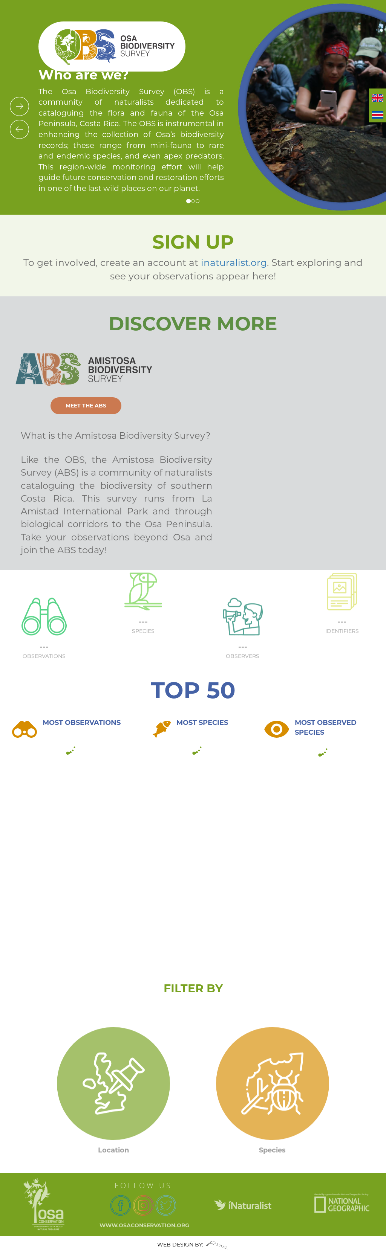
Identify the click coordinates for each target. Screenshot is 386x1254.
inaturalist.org (234, 262)
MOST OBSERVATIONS (82, 723)
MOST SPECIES (202, 723)
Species (272, 1163)
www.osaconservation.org (144, 1225)
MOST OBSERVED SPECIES (326, 728)
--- (143, 608)
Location (113, 1163)
